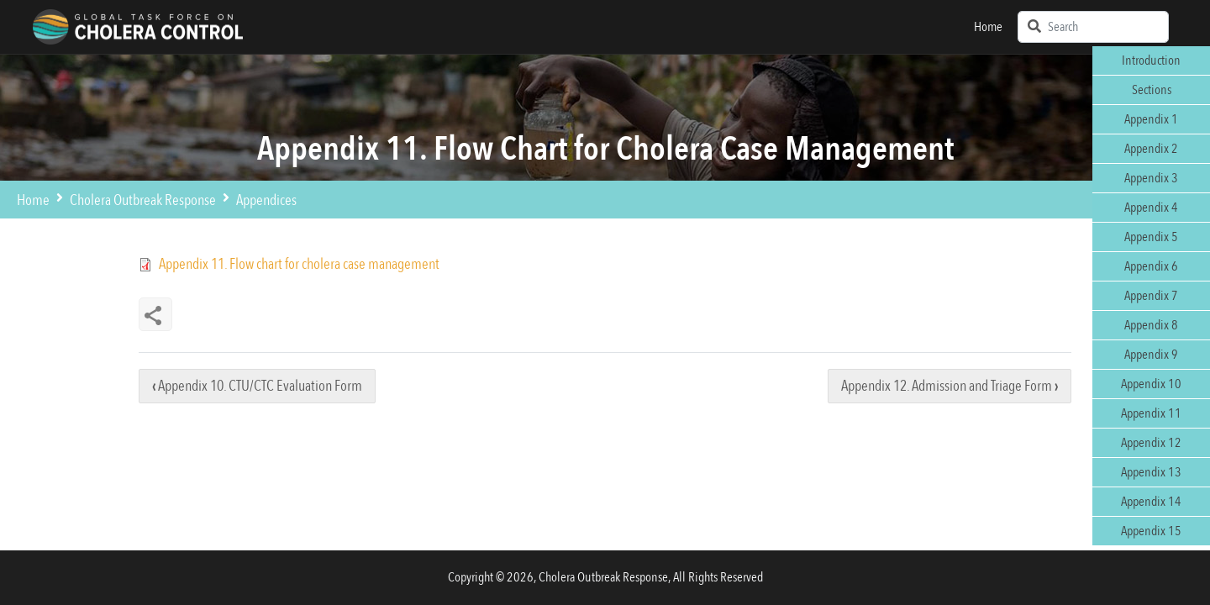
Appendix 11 (1151, 413)
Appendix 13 (1151, 472)
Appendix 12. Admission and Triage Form (949, 386)
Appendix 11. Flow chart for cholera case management (299, 264)
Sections (1151, 90)
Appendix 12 (1151, 443)
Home (988, 27)
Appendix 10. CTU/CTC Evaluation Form (257, 386)
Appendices (266, 200)
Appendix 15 (1151, 531)
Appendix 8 (1151, 325)
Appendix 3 (1151, 178)
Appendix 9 (1151, 354)
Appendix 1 (1151, 119)
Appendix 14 (1151, 501)
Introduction (1151, 60)
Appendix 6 (1151, 266)
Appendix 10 (1151, 384)
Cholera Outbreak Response (143, 200)
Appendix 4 (1151, 207)
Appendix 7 (1151, 296)
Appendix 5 (1151, 237)
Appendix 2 (1151, 148)
